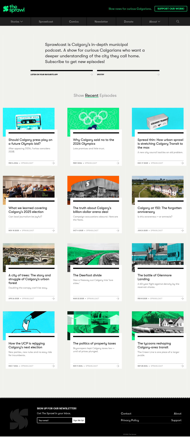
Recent (91, 95)
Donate (128, 21)
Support (176, 420)
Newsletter (101, 21)
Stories (17, 21)
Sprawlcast (46, 21)
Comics (74, 21)
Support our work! (170, 8)
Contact (126, 413)
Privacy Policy (130, 420)
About (154, 21)
